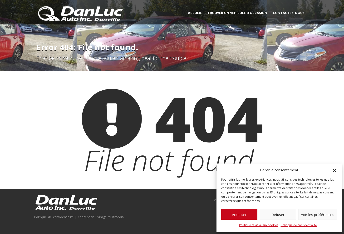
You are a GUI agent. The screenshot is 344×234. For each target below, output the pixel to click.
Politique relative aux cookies (258, 225)
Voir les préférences (317, 214)
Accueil (195, 12)
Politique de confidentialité (299, 225)
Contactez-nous (289, 12)
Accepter (239, 214)
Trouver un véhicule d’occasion (237, 12)
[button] (334, 170)
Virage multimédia (110, 217)
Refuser (278, 214)
